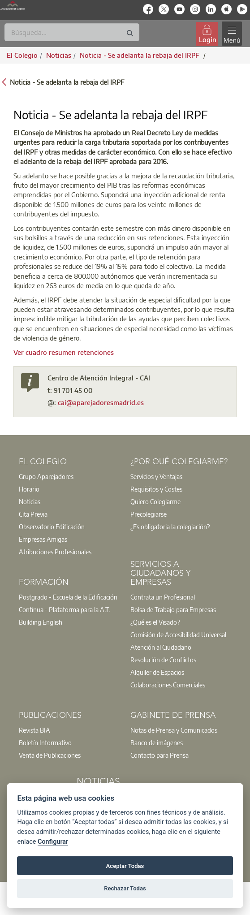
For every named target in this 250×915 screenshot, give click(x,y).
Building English (40, 622)
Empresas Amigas (43, 539)
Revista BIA (34, 730)
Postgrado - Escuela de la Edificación (68, 597)
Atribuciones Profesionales (55, 552)
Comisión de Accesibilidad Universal (178, 634)
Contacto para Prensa (159, 755)
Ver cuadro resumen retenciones (63, 352)
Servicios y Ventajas (156, 476)
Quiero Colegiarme (155, 501)
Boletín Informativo (45, 742)
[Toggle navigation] (232, 33)
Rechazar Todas (125, 888)
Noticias (29, 501)
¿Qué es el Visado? (155, 622)
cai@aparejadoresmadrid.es (101, 402)
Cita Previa (33, 514)
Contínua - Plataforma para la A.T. (64, 609)
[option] (69, 476)
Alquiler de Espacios (157, 672)
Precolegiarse (148, 514)
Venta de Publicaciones (50, 755)
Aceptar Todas (125, 866)
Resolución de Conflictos (163, 660)
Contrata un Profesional (162, 597)
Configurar (53, 842)
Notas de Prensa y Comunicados (173, 730)
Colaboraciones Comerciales (167, 685)
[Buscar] (71, 32)
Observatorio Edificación (52, 526)
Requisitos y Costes (156, 489)
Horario (29, 489)
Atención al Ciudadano (160, 647)
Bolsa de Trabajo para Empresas (173, 609)
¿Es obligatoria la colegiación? (170, 526)
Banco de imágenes (156, 742)
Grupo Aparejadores (46, 476)
